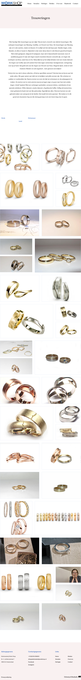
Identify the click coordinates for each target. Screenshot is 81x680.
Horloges (44, 4)
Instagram (31, 665)
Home (29, 4)
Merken (51, 4)
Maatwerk (67, 4)
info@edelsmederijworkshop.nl (37, 659)
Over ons (59, 4)
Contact (75, 4)
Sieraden (36, 4)
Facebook (31, 662)
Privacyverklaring (6, 677)
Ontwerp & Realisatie (72, 677)
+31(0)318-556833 (33, 656)
